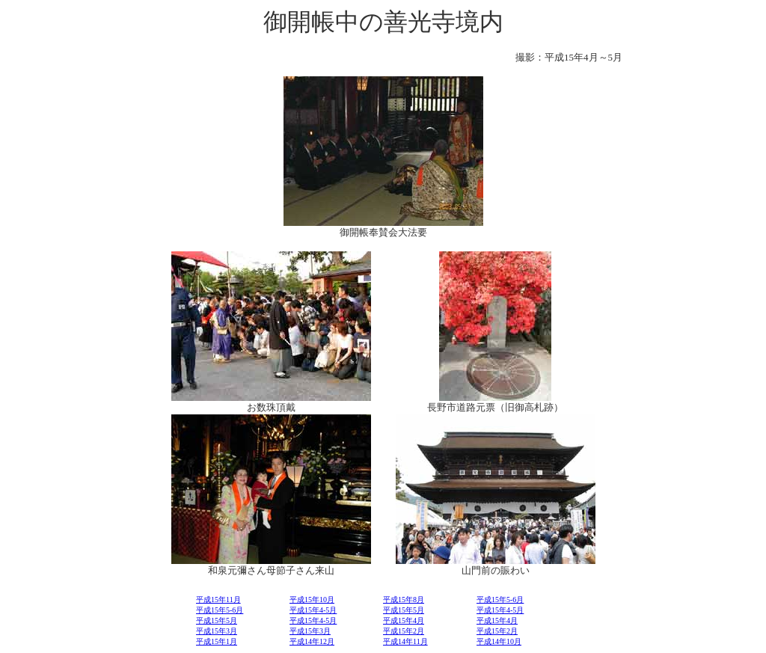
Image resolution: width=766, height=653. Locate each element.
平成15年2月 (403, 631)
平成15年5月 (403, 610)
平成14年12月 (311, 641)
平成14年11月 (405, 641)
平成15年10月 (311, 599)
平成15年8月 (403, 599)
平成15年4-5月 (313, 610)
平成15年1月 (216, 641)
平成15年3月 (216, 631)
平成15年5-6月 (500, 599)
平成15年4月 (403, 620)
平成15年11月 (218, 599)
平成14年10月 (499, 641)
